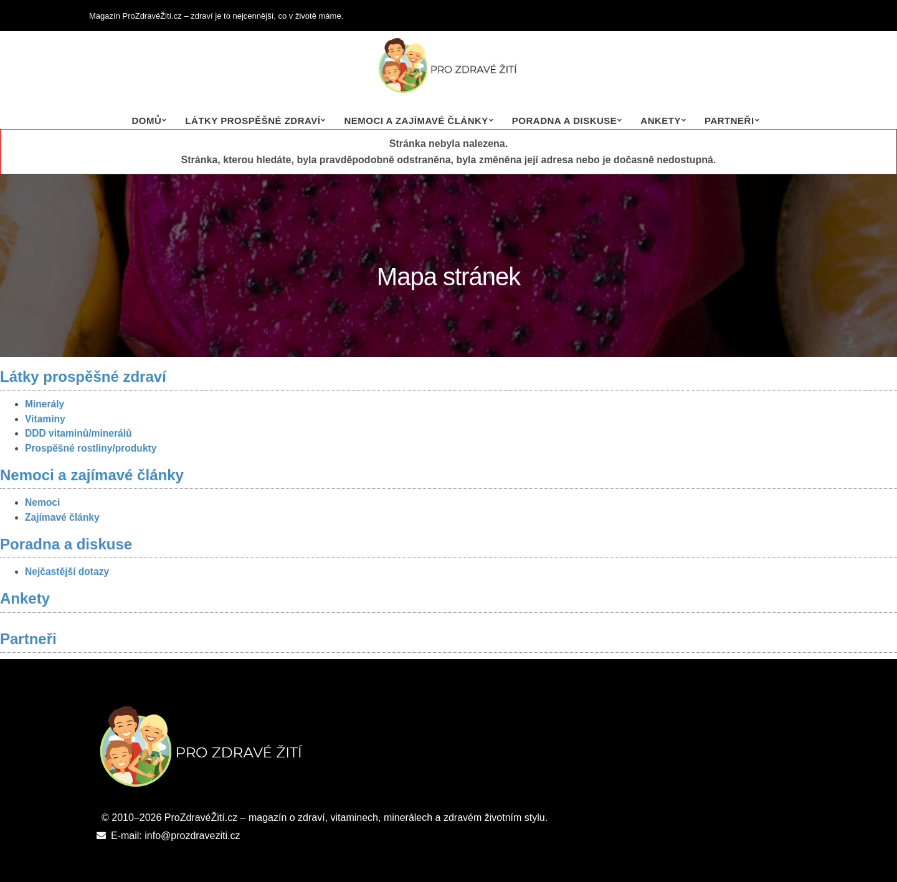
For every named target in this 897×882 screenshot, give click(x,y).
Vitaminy (45, 419)
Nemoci (42, 502)
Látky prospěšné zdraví (252, 120)
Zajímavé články (62, 517)
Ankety (660, 120)
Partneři (729, 120)
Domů (146, 120)
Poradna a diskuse (564, 120)
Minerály (44, 404)
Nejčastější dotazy (67, 571)
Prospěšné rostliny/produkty (90, 448)
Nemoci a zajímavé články (416, 120)
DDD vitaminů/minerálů (78, 433)
